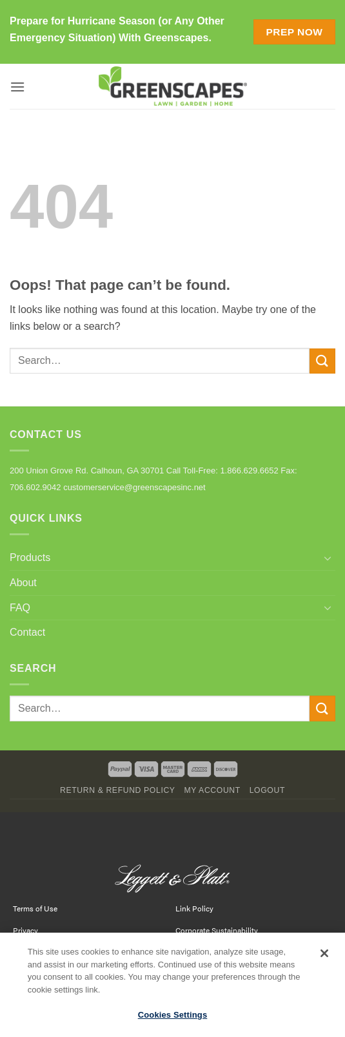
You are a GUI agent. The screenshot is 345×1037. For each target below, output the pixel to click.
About (23, 582)
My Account (212, 790)
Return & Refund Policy (117, 790)
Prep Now (294, 31)
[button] (17, 86)
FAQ (20, 607)
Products (30, 557)
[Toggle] (327, 558)
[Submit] (322, 361)
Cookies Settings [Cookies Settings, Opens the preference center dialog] (173, 1021)
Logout (267, 790)
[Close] (324, 960)
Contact (27, 632)
